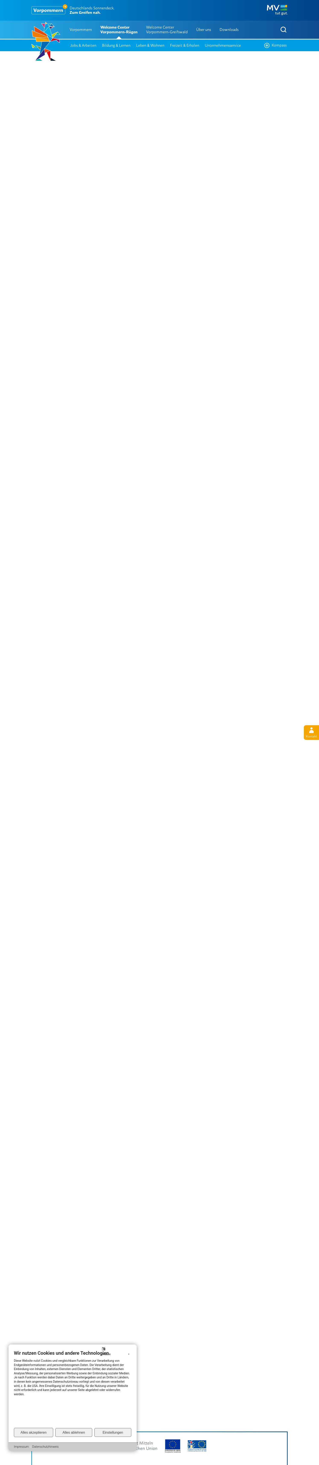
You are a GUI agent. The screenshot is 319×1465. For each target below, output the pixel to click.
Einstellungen (112, 1432)
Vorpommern (81, 29)
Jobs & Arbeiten (83, 45)
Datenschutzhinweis (45, 1446)
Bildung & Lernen (116, 45)
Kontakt (311, 732)
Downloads (229, 29)
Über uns (203, 29)
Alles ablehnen (74, 1432)
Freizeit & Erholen (184, 45)
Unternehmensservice (223, 45)
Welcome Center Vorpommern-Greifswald (167, 29)
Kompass (275, 45)
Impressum (21, 1446)
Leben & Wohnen (150, 45)
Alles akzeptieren (33, 1432)
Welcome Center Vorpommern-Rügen (119, 29)
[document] (72, 1389)
